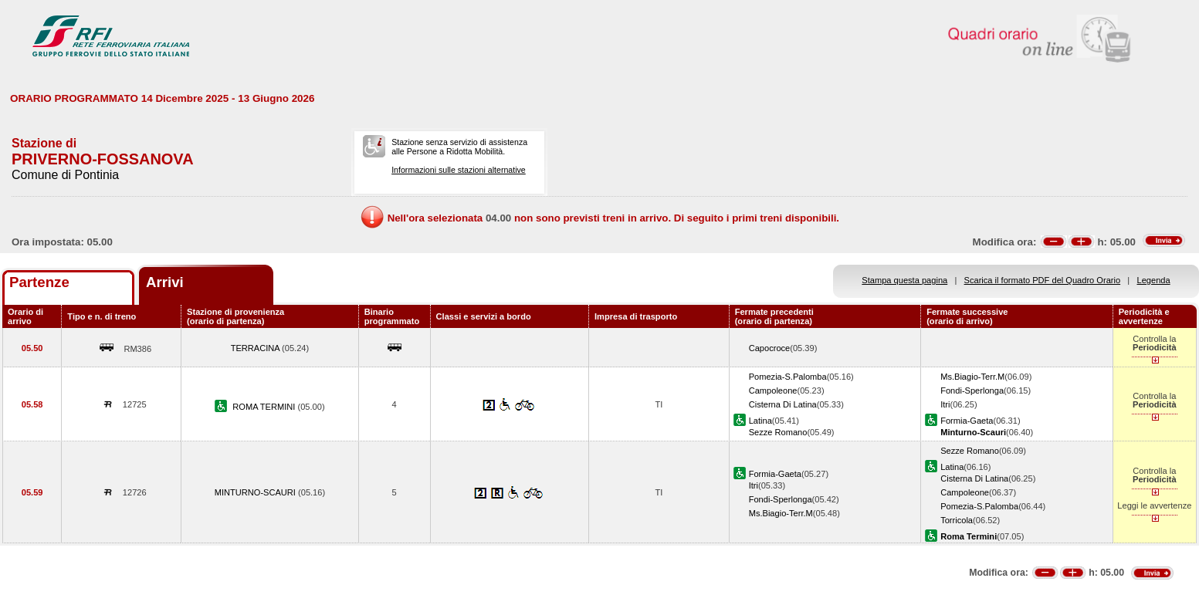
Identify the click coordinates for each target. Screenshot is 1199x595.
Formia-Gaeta (966, 420)
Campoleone (773, 390)
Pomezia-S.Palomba (788, 376)
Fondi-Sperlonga (972, 390)
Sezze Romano (778, 432)
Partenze (39, 282)
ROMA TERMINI (264, 406)
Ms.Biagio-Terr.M (972, 376)
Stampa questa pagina (904, 280)
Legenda (1153, 280)
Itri (945, 404)
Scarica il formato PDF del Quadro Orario (1042, 280)
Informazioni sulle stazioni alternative (458, 169)
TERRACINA (256, 348)
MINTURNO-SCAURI (256, 492)
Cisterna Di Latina (783, 404)
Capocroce (770, 348)
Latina (760, 420)
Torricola (956, 520)
